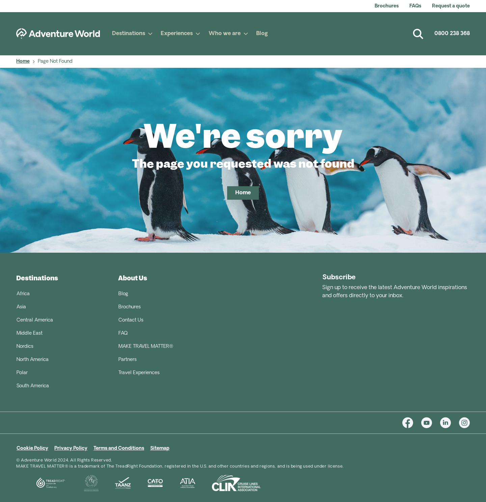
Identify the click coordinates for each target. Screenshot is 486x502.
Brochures (387, 6)
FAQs (415, 6)
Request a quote (451, 6)
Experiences (177, 33)
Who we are (225, 33)
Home (23, 61)
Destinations (128, 33)
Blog (262, 33)
